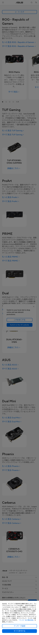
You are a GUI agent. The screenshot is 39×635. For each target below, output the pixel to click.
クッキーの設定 (19, 626)
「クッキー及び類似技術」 (26, 620)
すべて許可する (19, 631)
